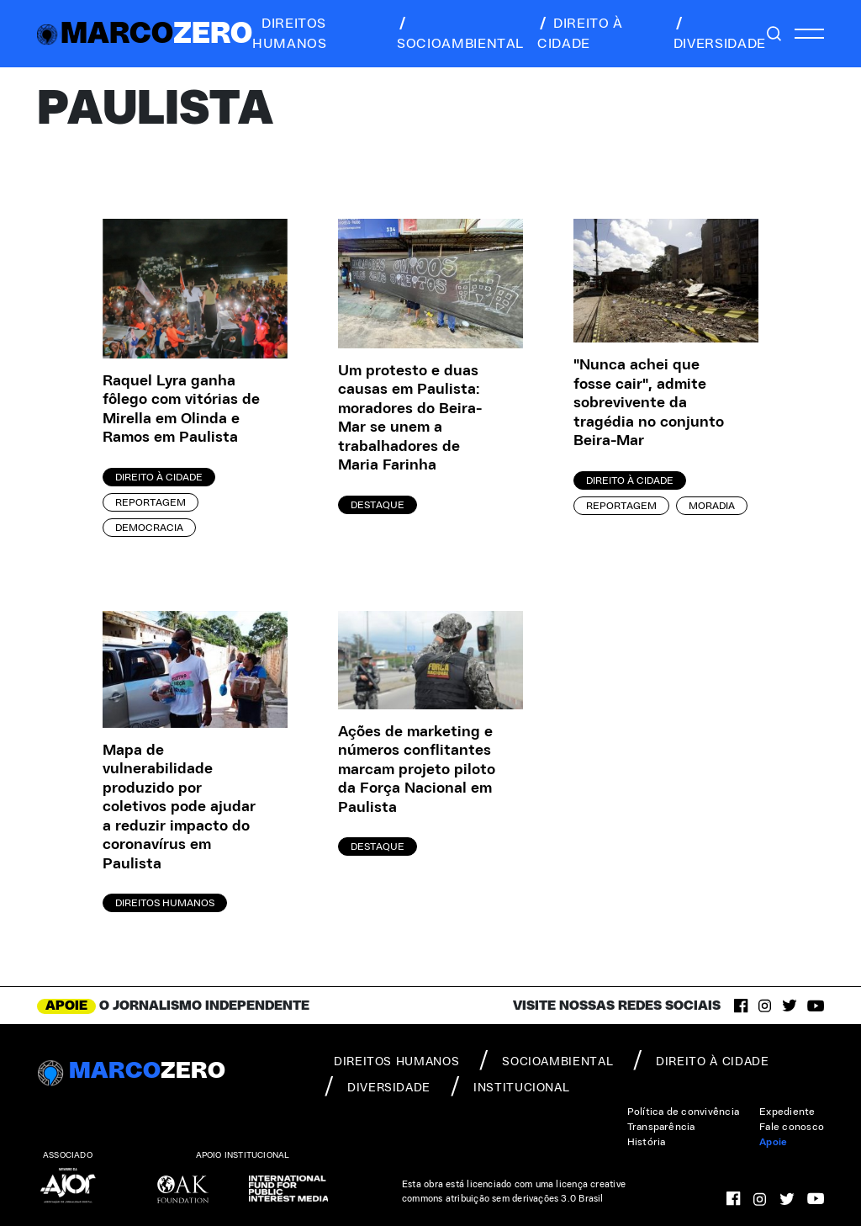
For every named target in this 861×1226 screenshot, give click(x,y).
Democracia (149, 528)
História (646, 1142)
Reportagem (150, 502)
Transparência (661, 1127)
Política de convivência (683, 1112)
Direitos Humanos (164, 903)
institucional (510, 1086)
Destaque (377, 505)
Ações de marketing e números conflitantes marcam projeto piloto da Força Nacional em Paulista (416, 769)
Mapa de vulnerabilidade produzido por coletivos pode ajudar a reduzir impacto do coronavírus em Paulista (179, 807)
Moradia (712, 506)
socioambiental (460, 33)
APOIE (66, 1005)
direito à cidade (580, 33)
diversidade (719, 33)
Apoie (773, 1142)
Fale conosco (791, 1127)
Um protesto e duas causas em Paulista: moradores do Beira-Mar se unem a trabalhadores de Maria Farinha (410, 419)
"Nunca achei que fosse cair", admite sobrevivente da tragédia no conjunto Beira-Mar (648, 403)
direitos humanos (289, 33)
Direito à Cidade (159, 477)
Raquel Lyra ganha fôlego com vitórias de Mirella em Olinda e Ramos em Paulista (181, 410)
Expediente (787, 1112)
